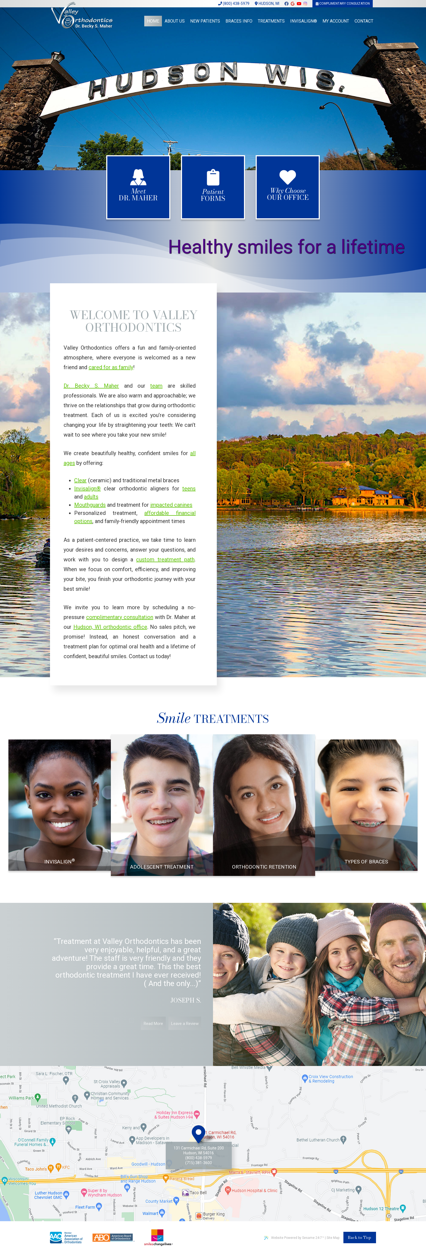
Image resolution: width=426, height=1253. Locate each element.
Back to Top (359, 1237)
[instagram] (305, 5)
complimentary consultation (119, 617)
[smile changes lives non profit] (158, 1237)
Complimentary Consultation (343, 3)
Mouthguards (90, 505)
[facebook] (286, 5)
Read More (153, 1030)
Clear (80, 480)
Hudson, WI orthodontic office (110, 627)
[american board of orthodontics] (113, 1237)
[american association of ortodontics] (66, 1237)
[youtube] (299, 5)
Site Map (333, 1238)
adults (91, 496)
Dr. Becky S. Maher (91, 386)
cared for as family (111, 367)
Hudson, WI (267, 3)
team (156, 386)
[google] (293, 5)
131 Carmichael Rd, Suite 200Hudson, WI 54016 (199, 1150)
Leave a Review (185, 1030)
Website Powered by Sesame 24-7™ (294, 1238)
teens (189, 488)
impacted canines (171, 505)
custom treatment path (165, 559)
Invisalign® (87, 488)
